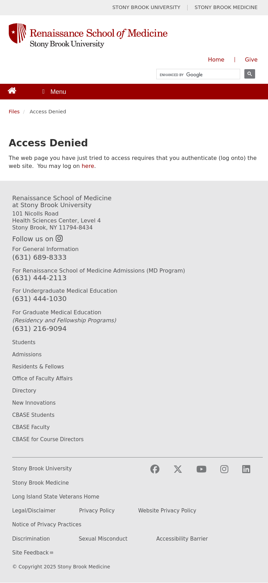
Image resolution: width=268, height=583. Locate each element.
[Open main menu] (53, 91)
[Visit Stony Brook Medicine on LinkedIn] (251, 472)
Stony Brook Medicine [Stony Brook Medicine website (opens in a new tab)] (40, 483)
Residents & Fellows (38, 367)
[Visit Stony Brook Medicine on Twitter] (183, 472)
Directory (24, 391)
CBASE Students (33, 415)
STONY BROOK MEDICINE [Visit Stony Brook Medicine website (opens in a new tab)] (226, 7)
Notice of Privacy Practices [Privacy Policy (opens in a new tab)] (46, 525)
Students (24, 342)
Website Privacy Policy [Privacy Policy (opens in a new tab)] (167, 511)
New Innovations (34, 403)
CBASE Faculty (31, 427)
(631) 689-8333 (39, 257)
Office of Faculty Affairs (42, 378)
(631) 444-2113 (39, 278)
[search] (195, 75)
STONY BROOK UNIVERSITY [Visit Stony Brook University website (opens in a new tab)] (146, 7)
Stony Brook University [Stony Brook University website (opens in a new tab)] (42, 469)
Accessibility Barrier (182, 539)
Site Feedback (33, 553)
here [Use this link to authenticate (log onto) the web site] (87, 166)
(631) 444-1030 (39, 298)
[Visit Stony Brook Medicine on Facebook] (160, 472)
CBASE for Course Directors (48, 439)
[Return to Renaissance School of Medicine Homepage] (12, 90)
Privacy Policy (97, 511)
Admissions (27, 354)
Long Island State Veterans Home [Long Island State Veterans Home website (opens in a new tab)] (55, 497)
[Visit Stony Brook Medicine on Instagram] (229, 472)
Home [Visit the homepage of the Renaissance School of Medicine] (216, 59)
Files (14, 111)
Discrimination (31, 539)
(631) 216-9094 (39, 328)
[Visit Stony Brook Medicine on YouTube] (207, 472)
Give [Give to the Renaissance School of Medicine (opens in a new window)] (251, 59)
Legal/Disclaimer (34, 511)
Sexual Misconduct (103, 539)
